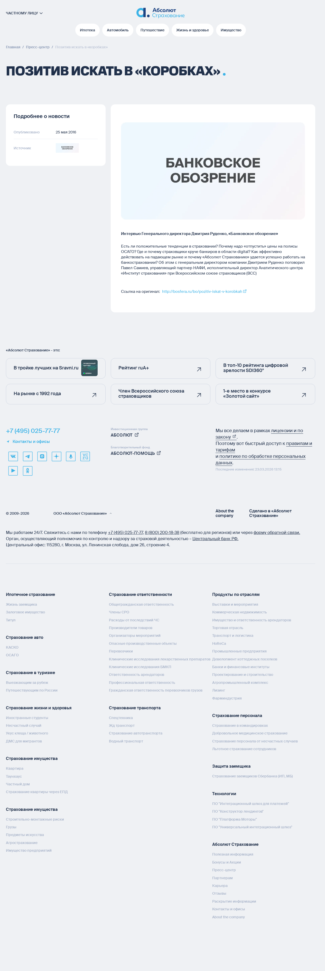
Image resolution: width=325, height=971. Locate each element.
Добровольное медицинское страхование (249, 733)
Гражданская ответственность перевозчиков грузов (155, 690)
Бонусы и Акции (226, 862)
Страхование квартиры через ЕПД (37, 791)
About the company (225, 513)
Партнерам (222, 878)
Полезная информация (232, 854)
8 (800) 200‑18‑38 (162, 532)
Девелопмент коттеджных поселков (244, 659)
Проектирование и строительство (242, 674)
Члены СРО (119, 612)
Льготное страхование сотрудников (244, 749)
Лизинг (218, 690)
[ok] (27, 471)
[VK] (13, 456)
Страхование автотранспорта (135, 733)
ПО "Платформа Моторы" (234, 819)
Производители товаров (130, 627)
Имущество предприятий (29, 850)
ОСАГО (12, 655)
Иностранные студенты (27, 717)
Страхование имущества (32, 758)
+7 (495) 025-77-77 (33, 431)
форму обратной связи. (277, 532)
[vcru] (85, 456)
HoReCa (219, 643)
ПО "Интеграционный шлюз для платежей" (250, 803)
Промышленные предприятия (239, 651)
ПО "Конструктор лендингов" (238, 811)
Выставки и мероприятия (235, 604)
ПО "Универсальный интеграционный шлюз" (252, 827)
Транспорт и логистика (232, 635)
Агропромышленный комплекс (240, 682)
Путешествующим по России (32, 690)
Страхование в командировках (240, 725)
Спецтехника (121, 717)
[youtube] (13, 471)
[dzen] (56, 456)
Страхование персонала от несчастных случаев (255, 741)
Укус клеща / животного (27, 733)
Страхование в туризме (30, 672)
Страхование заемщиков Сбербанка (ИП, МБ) (252, 776)
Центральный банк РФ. (215, 538)
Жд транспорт (122, 725)
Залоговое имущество (25, 612)
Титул (10, 620)
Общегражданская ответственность (141, 604)
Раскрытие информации (234, 901)
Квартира (14, 768)
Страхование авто (24, 637)
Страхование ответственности (140, 594)
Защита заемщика (231, 766)
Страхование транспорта (135, 708)
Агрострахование (22, 842)
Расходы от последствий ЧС (134, 620)
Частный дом (18, 784)
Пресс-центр (224, 870)
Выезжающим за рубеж (27, 682)
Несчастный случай (23, 725)
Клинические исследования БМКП (140, 667)
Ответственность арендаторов (136, 674)
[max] (42, 456)
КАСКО (12, 647)
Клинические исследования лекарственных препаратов (159, 659)
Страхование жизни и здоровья (38, 708)
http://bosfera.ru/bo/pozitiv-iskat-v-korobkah (202, 291)
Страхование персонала (237, 715)
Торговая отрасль (227, 627)
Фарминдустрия (227, 698)
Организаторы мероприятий (135, 635)
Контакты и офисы (28, 441)
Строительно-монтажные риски (35, 819)
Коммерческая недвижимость (239, 612)
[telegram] (27, 456)
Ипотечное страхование (30, 594)
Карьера (220, 885)
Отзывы (219, 893)
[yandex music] (70, 456)
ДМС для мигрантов (24, 741)
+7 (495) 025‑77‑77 (125, 532)
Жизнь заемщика (21, 604)
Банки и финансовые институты (241, 667)
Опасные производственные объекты (143, 643)
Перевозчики (121, 651)
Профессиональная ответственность (142, 682)
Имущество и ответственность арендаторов (251, 620)
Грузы (11, 827)
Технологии (224, 793)
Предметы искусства (25, 834)
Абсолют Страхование (235, 844)
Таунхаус (14, 776)
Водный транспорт (126, 741)
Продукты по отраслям (236, 594)
